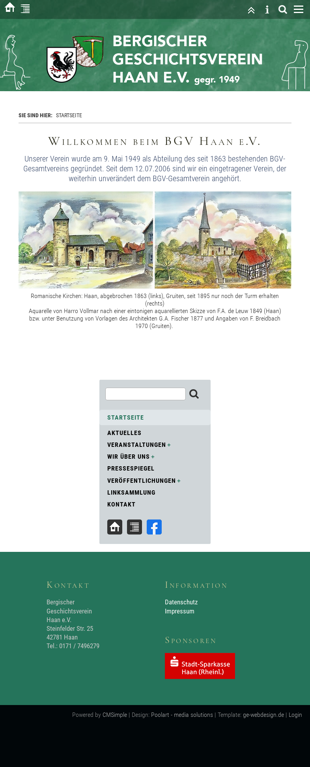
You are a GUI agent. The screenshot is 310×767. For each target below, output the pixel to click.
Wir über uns (128, 456)
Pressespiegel (131, 468)
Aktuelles (124, 433)
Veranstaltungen (136, 444)
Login (295, 714)
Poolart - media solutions (182, 714)
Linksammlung (131, 492)
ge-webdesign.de (263, 714)
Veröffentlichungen (141, 480)
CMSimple (115, 714)
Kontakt (121, 504)
